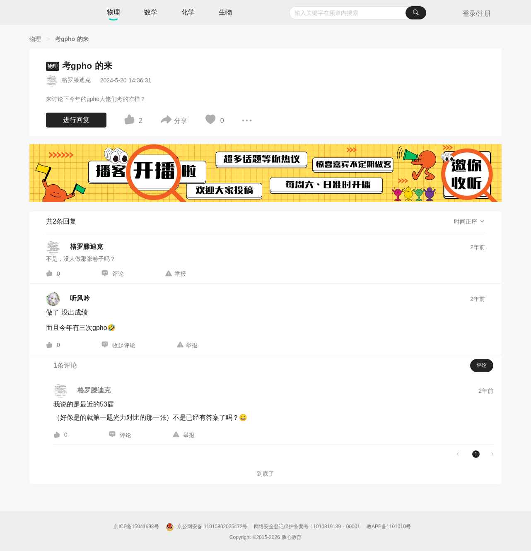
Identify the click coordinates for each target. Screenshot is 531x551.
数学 (150, 12)
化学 (188, 12)
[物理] (35, 39)
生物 (225, 12)
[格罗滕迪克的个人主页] (74, 248)
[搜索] (415, 12)
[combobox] (357, 12)
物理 (113, 12)
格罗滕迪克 (76, 80)
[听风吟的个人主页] (68, 299)
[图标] (130, 121)
